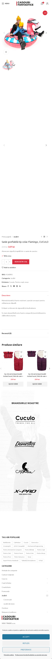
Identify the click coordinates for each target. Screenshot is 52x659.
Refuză (26, 643)
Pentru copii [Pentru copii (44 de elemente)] (41, 550)
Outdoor (5, 608)
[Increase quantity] (9, 261)
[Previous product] (41, 236)
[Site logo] (25, 3)
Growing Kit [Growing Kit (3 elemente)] (7, 546)
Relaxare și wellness (9, 612)
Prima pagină (6, 237)
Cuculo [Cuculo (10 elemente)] (26, 542)
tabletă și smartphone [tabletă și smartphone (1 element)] (29, 560)
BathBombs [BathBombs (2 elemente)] (7, 542)
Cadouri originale (8, 575)
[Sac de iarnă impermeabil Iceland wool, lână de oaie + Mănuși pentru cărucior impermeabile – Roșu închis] (13, 360)
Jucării (16, 237)
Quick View (13, 384)
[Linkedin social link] (20, 286)
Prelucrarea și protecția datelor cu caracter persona (31, 655)
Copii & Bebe (6, 583)
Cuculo (11, 282)
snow (27, 282)
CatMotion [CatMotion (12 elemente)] (17, 542)
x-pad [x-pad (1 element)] (41, 560)
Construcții (7, 600)
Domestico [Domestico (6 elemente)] (34, 542)
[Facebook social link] (8, 286)
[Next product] (47, 236)
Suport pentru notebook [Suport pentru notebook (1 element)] (10, 560)
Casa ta (4, 579)
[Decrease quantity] (3, 261)
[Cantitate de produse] (6, 261)
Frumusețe (5, 591)
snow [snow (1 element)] (29, 557)
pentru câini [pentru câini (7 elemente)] (7, 553)
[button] (4, 33)
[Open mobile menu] (6, 3)
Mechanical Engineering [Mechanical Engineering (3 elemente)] (35, 546)
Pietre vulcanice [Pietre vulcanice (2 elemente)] (19, 557)
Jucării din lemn (9, 604)
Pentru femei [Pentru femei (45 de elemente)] (18, 553)
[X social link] (10, 286)
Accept (26, 637)
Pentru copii (19, 282)
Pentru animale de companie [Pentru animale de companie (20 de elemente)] (12, 550)
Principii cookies (9, 655)
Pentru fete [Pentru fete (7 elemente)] (30, 553)
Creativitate (6, 587)
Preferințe (26, 650)
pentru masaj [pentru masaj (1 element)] (41, 553)
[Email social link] (14, 286)
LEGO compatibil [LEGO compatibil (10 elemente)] (19, 546)
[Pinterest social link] (17, 286)
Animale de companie (9, 570)
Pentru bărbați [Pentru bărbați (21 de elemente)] (29, 550)
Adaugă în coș (21, 262)
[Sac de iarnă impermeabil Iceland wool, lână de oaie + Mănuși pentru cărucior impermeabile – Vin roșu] (37, 360)
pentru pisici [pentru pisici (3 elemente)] (7, 557)
